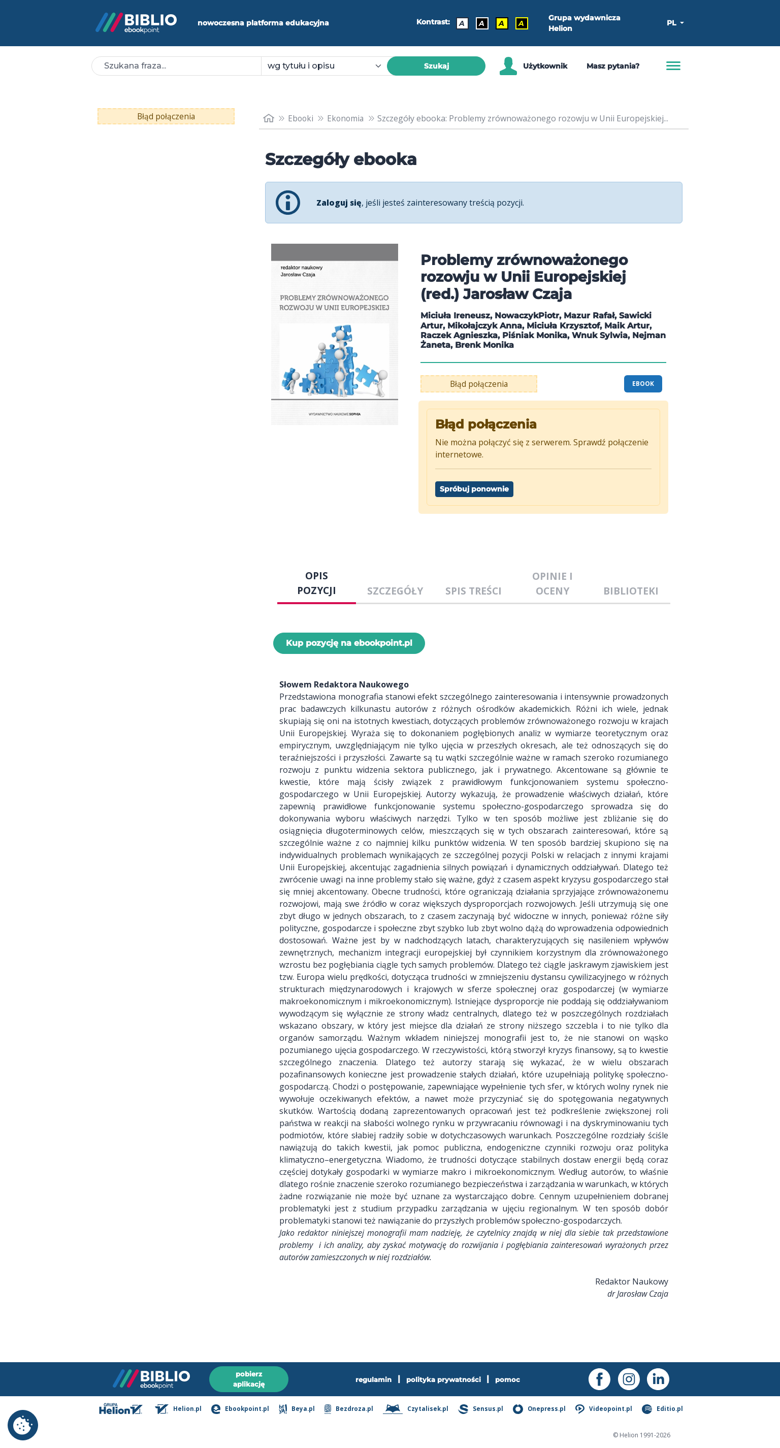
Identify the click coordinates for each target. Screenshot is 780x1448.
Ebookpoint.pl (246, 1409)
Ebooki (301, 118)
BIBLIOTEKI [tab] (631, 591)
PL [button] (672, 22)
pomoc (511, 1378)
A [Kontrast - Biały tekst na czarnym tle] (482, 23)
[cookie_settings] (23, 1425)
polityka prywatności (444, 1378)
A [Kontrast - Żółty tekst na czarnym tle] (522, 23)
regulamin (371, 1378)
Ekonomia (348, 118)
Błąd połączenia (166, 116)
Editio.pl (664, 1409)
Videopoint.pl (606, 1409)
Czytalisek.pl (420, 1409)
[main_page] (268, 118)
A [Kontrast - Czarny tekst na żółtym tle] (502, 23)
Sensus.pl (484, 1409)
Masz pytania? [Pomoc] (613, 66)
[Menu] (673, 66)
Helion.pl (185, 1409)
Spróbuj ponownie (474, 488)
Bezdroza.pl (353, 1409)
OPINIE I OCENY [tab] (552, 583)
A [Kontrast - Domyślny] (462, 23)
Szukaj (436, 66)
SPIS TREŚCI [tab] (473, 591)
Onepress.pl (542, 1409)
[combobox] (330, 66)
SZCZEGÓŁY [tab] (395, 591)
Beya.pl (302, 1409)
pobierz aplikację (249, 1378)
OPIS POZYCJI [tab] (316, 583)
